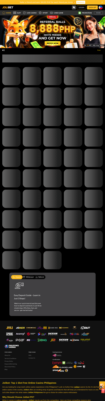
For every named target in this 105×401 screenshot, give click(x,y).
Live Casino (30, 12)
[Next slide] (100, 32)
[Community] (74, 7)
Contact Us (32, 358)
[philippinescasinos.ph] (12, 346)
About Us (7, 355)
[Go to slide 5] (57, 44)
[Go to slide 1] (48, 44)
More (98, 13)
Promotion (85, 13)
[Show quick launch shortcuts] (99, 371)
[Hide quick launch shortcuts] (96, 373)
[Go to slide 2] (50, 44)
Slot (17, 12)
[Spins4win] (58, 370)
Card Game (56, 12)
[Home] (8, 7)
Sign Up (92, 7)
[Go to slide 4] (54, 44)
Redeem (80, 2)
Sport (43, 12)
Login (81, 7)
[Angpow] (98, 377)
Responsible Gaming (11, 364)
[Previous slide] (5, 32)
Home (6, 12)
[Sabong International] (66, 370)
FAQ (30, 355)
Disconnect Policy (10, 366)
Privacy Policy (9, 361)
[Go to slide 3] (52, 44)
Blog (6, 369)
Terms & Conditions (10, 358)
